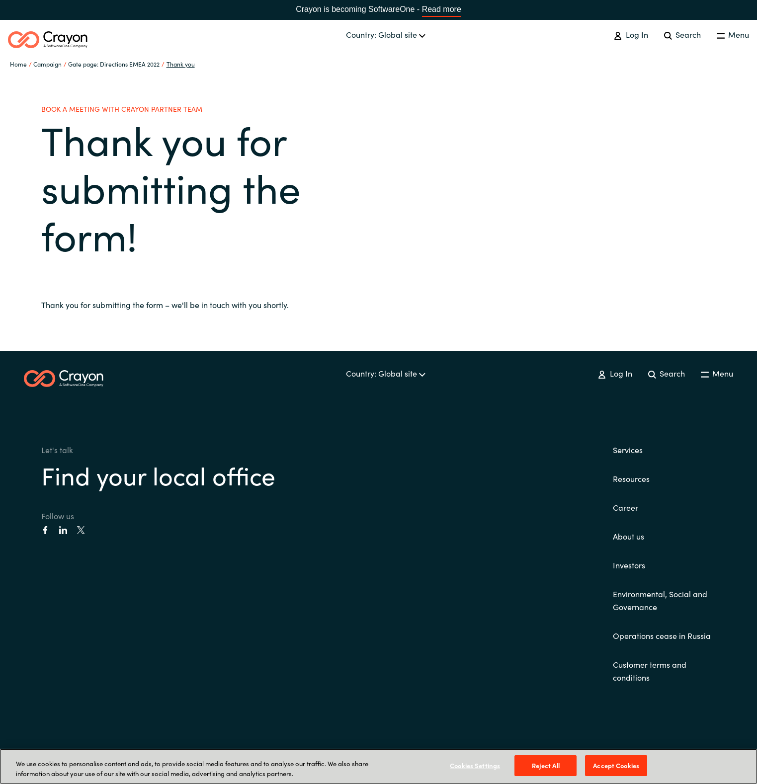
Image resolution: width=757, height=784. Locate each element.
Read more (441, 9)
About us (628, 536)
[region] (378, 766)
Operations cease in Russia (662, 635)
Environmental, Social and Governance (660, 600)
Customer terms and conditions (649, 671)
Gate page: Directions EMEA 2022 (114, 64)
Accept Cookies (616, 765)
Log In (631, 34)
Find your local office (158, 474)
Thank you (181, 64)
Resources (631, 478)
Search (682, 34)
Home (18, 64)
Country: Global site (385, 34)
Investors (629, 564)
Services (628, 449)
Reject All (546, 765)
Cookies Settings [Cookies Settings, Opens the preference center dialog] (475, 765)
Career (625, 507)
